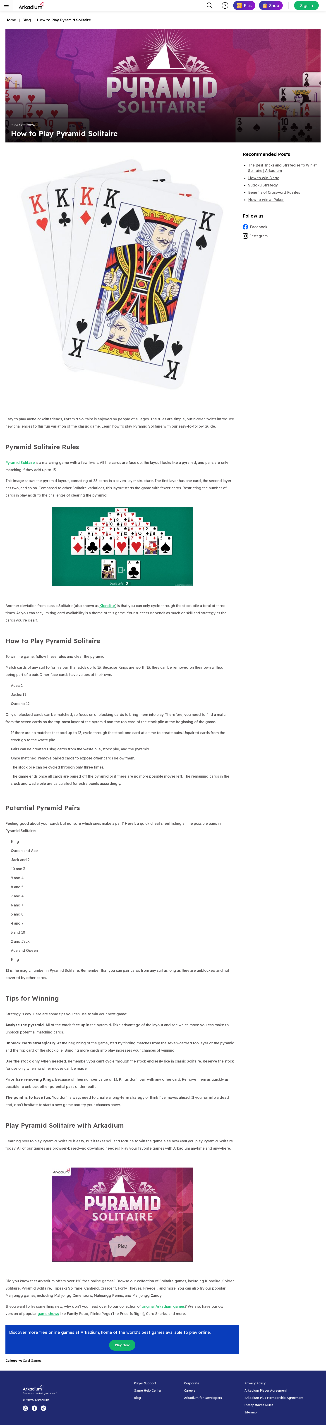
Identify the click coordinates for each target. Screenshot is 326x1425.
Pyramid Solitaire (20, 462)
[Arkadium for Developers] (203, 1398)
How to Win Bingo (263, 178)
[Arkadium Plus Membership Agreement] (273, 1398)
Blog (26, 20)
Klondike (107, 605)
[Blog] (147, 1398)
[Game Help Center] (147, 1390)
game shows (48, 1313)
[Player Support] (147, 1383)
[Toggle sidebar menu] (6, 5)
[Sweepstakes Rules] (273, 1405)
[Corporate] (203, 1383)
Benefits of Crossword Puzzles (274, 192)
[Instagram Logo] (25, 1408)
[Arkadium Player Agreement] (273, 1390)
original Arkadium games (163, 1306)
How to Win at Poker (266, 199)
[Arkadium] (31, 5)
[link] (244, 5)
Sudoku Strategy (263, 185)
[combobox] (209, 5)
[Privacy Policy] (273, 1383)
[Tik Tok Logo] (43, 1408)
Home (10, 20)
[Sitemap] (273, 1412)
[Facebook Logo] (34, 1408)
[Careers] (203, 1390)
